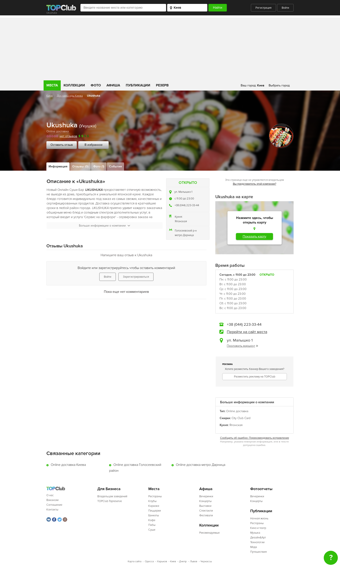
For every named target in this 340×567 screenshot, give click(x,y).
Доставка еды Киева (70, 95)
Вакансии (52, 500)
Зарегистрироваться (136, 277)
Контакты (52, 509)
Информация (58, 166)
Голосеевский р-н (186, 230)
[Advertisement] (170, 48)
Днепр (183, 561)
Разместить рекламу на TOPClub (254, 376)
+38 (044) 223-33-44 (187, 205)
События (115, 166)
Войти (285, 8)
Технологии (257, 542)
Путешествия (258, 552)
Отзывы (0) (80, 166)
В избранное (94, 145)
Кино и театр (258, 528)
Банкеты (153, 515)
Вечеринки (206, 496)
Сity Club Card (241, 418)
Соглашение (54, 505)
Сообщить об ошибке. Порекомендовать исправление (254, 438)
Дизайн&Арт (258, 537)
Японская (181, 221)
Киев (49, 95)
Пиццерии (154, 510)
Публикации (138, 85)
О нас (50, 495)
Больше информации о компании (104, 225)
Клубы (152, 501)
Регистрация (263, 8)
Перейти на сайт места (247, 331)
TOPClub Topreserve (109, 501)
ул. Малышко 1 (183, 192)
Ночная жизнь (259, 518)
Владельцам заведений (112, 496)
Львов (193, 561)
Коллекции (74, 85)
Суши (151, 529)
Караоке (153, 506)
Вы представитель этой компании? (254, 184)
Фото (96, 85)
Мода (253, 547)
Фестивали (206, 515)
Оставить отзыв (62, 145)
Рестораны (155, 496)
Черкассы (206, 561)
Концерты (205, 501)
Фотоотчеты (261, 489)
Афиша (113, 85)
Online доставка (57, 131)
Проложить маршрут (242, 346)
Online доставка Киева (68, 465)
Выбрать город (279, 85)
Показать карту (254, 236)
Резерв (162, 85)
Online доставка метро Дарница (200, 465)
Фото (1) (98, 166)
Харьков (162, 561)
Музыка (255, 533)
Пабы (151, 525)
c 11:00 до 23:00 (184, 198)
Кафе (151, 520)
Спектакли (206, 510)
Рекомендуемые (209, 533)
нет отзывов (68, 136)
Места (52, 85)
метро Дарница (184, 235)
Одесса (149, 561)
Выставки (205, 506)
